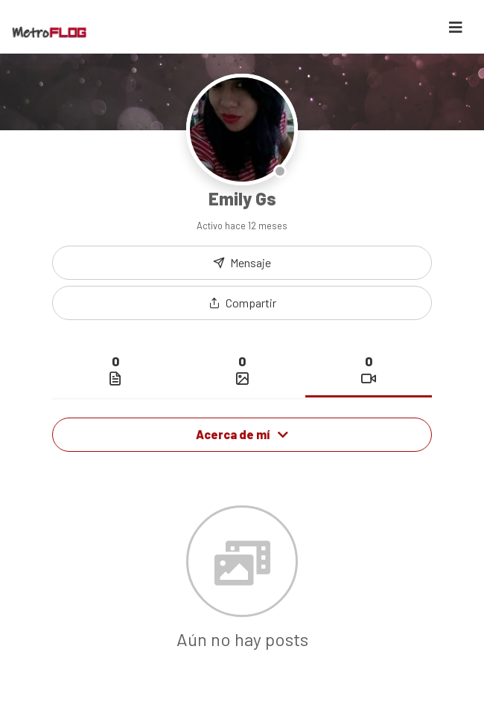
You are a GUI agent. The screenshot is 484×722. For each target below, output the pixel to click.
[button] (242, 303)
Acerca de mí (242, 434)
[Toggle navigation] (455, 27)
